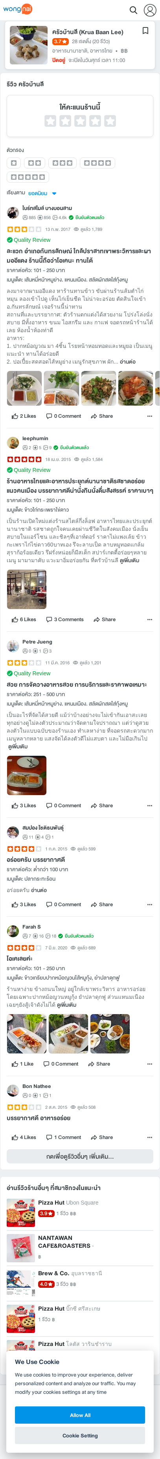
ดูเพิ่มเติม (129, 561)
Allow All (80, 1415)
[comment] (63, 416)
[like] (24, 416)
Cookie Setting (80, 1435)
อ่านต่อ (128, 362)
